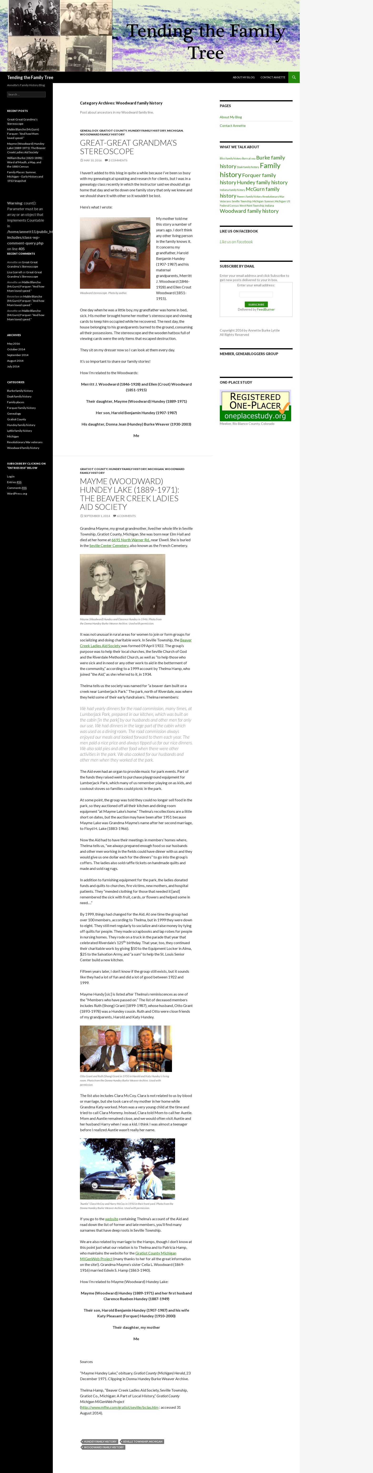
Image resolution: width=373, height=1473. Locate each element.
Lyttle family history (19, 430)
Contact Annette (272, 77)
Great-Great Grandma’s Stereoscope (128, 147)
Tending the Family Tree (30, 77)
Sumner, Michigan (275, 201)
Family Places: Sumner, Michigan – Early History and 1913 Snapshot (25, 176)
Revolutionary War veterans (25, 442)
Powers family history (249, 196)
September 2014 (17, 355)
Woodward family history (102, 134)
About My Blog (244, 77)
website (111, 1218)
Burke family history (20, 390)
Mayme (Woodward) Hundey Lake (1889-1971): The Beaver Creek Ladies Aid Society (129, 493)
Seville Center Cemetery (108, 545)
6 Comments (126, 516)
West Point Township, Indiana (257, 205)
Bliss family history (230, 158)
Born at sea (248, 158)
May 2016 (13, 343)
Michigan (175, 130)
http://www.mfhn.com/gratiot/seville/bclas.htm (119, 1407)
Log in (11, 476)
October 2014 (16, 349)
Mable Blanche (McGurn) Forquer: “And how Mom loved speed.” (23, 134)
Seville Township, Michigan (142, 1441)
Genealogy (89, 130)
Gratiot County (113, 130)
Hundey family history (147, 130)
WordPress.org (17, 493)
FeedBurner (266, 309)
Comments (17, 488)
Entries (14, 482)
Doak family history (248, 167)
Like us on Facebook (239, 231)
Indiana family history (232, 189)
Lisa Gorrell (14, 272)
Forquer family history (21, 408)
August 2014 (15, 360)
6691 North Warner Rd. (131, 539)
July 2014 (13, 366)
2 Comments (118, 160)
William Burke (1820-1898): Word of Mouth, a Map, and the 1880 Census (25, 162)
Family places (15, 402)
